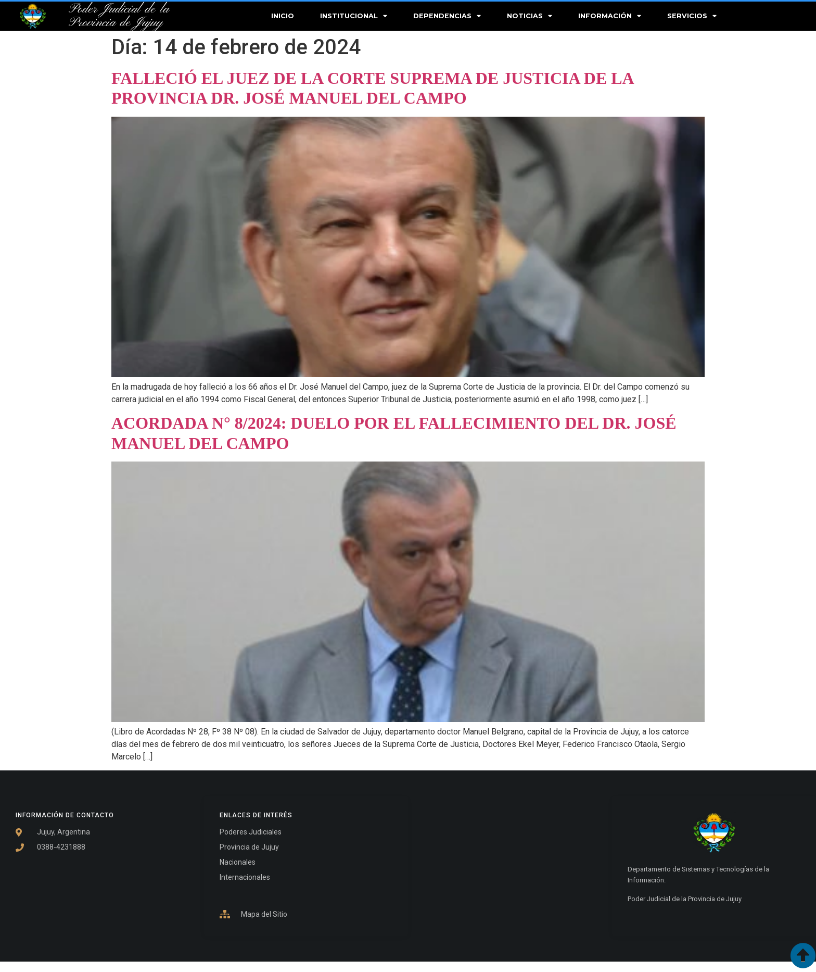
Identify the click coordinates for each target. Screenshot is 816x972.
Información (609, 16)
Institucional (353, 16)
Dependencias (447, 16)
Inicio (282, 16)
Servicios (692, 16)
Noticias (529, 16)
